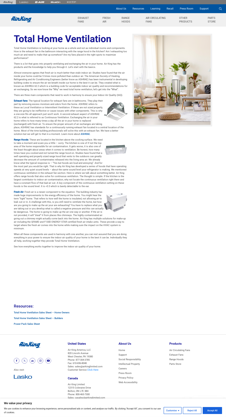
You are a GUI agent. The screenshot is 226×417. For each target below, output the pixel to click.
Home (122, 350)
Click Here (92, 369)
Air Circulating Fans (179, 350)
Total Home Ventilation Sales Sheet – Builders (38, 318)
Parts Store (175, 364)
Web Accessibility (128, 382)
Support (204, 8)
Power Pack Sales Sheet (27, 324)
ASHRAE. (85, 134)
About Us (121, 8)
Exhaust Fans (176, 354)
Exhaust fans (20, 100)
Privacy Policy (126, 377)
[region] (113, 407)
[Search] (220, 9)
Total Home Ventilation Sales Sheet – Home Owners (42, 312)
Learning (155, 8)
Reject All (192, 410)
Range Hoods (21, 139)
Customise (171, 410)
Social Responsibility (130, 359)
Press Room (186, 8)
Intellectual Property (129, 364)
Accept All (212, 410)
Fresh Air (18, 192)
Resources (138, 8)
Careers (123, 368)
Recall (170, 8)
